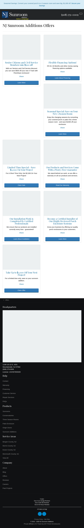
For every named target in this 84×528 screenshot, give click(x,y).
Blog (4, 472)
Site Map (47, 519)
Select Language (22, 19)
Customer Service (9, 393)
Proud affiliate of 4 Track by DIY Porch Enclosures (42, 524)
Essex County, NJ (9, 450)
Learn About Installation (21, 239)
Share (21, 76)
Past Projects (7, 488)
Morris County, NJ (9, 446)
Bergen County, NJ (9, 442)
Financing (6, 389)
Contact (5, 381)
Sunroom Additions (9, 432)
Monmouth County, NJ (11, 454)
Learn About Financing (62, 78)
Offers (5, 476)
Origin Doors (7, 428)
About (5, 468)
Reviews (6, 480)
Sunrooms (6, 411)
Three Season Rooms (11, 419)
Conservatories (8, 415)
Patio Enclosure (8, 424)
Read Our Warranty (62, 185)
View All (5, 458)
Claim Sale (21, 185)
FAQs (5, 401)
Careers (5, 484)
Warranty (6, 385)
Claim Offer (21, 290)
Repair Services (8, 397)
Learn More (21, 82)
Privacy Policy (38, 519)
